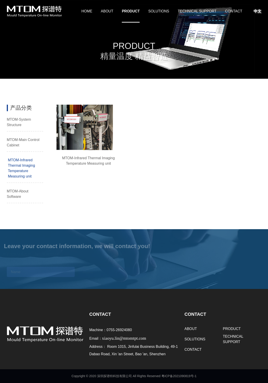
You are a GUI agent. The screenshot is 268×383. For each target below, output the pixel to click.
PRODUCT (131, 11)
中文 (257, 11)
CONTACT (233, 11)
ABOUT (107, 11)
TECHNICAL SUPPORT (197, 11)
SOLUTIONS (158, 11)
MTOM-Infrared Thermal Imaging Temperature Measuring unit (21, 168)
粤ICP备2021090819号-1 (179, 376)
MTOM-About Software (17, 193)
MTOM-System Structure (19, 122)
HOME (87, 11)
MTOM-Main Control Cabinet (23, 142)
